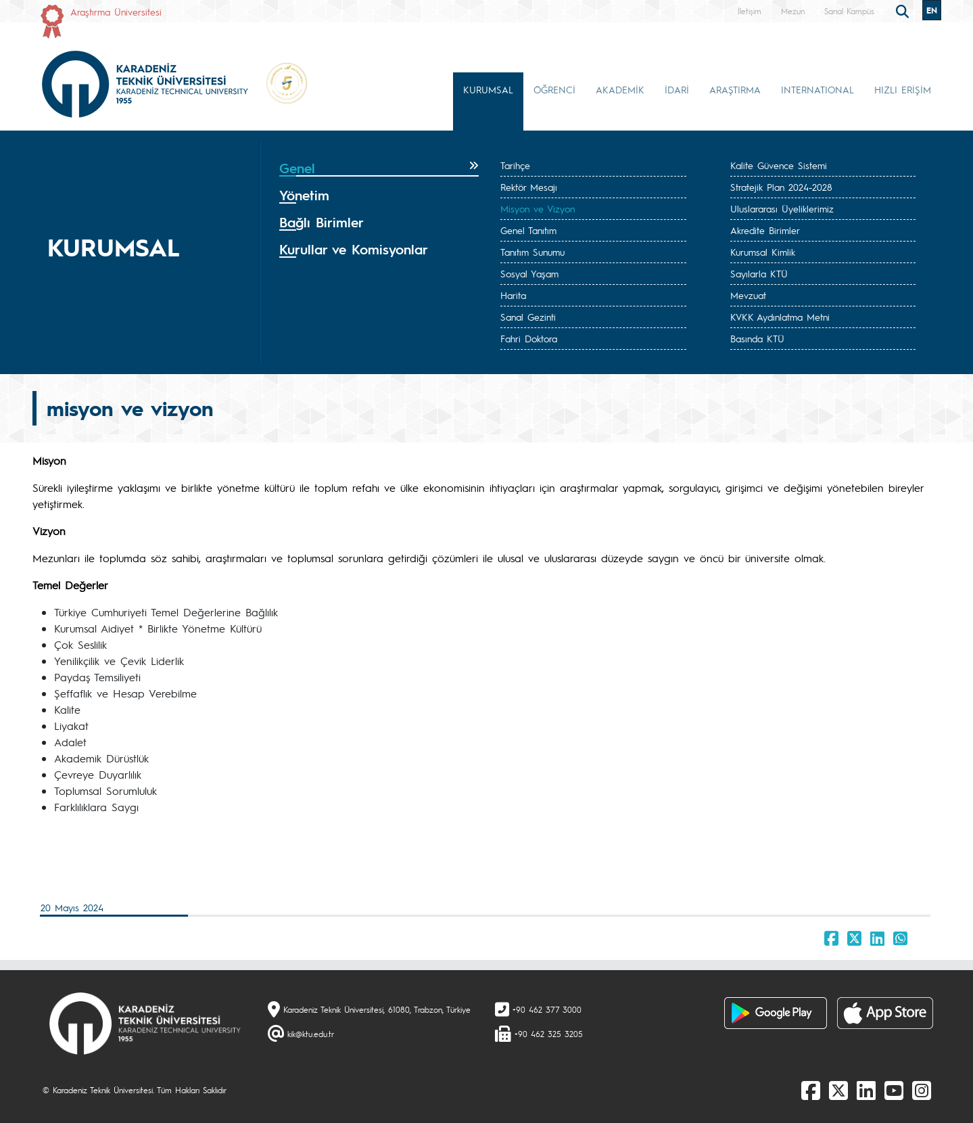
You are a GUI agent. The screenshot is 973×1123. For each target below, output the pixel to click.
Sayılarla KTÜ (759, 273)
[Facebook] (810, 1090)
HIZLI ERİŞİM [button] (902, 89)
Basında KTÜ (757, 338)
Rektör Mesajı (528, 187)
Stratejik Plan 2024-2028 (781, 187)
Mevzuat (748, 295)
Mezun (793, 10)
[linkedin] (866, 1090)
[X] (838, 1090)
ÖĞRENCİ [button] (554, 89)
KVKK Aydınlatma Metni (780, 317)
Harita (513, 295)
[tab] (379, 168)
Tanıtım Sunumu (532, 252)
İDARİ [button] (677, 89)
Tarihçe (515, 165)
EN (931, 10)
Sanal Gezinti (528, 317)
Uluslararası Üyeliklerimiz (782, 208)
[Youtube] (893, 1090)
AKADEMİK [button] (620, 89)
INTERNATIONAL (817, 89)
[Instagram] (921, 1090)
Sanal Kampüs (849, 10)
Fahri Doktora (528, 338)
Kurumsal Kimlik (762, 252)
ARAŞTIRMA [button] (735, 89)
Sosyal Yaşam (529, 273)
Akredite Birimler (765, 230)
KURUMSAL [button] (488, 89)
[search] (904, 10)
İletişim (749, 10)
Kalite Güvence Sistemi (778, 165)
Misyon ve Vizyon (537, 208)
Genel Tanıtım (528, 230)
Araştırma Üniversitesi (116, 11)
